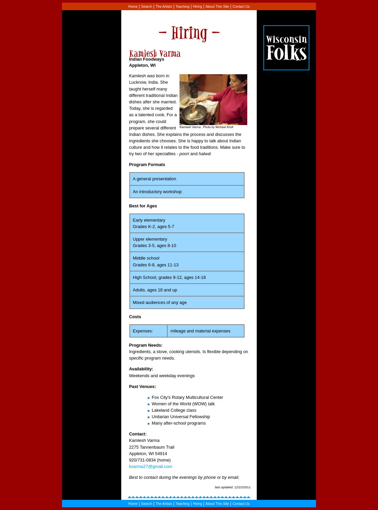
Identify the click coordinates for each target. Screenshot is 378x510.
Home (133, 6)
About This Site (217, 6)
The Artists (163, 6)
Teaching (182, 6)
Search (146, 6)
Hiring (197, 6)
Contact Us (241, 6)
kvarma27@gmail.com (150, 466)
